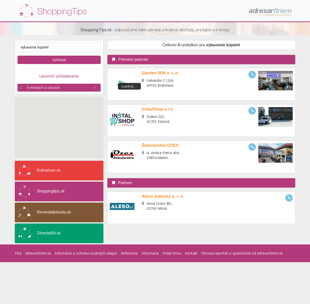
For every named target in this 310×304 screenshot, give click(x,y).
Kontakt (191, 253)
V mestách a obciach (59, 87)
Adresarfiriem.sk (38, 253)
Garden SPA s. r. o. (160, 73)
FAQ (18, 253)
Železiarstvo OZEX (160, 145)
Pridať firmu (172, 253)
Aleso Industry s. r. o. (163, 196)
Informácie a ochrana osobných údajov (86, 253)
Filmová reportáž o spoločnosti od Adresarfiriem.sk (242, 253)
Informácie (150, 253)
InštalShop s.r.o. (158, 109)
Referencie (129, 253)
